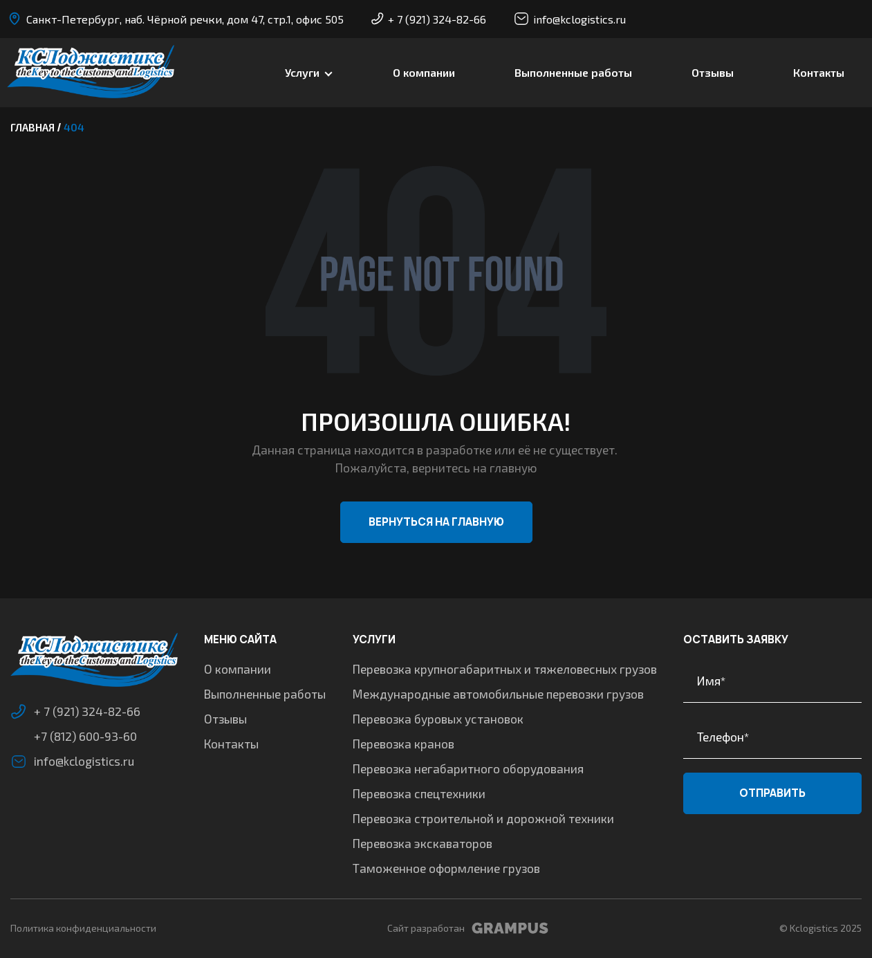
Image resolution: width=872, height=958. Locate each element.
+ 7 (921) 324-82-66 (428, 19)
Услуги (302, 72)
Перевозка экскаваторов (422, 843)
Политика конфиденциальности (83, 928)
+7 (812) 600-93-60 (85, 736)
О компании (424, 72)
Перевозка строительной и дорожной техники (483, 818)
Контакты (818, 72)
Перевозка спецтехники (419, 793)
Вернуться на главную (436, 522)
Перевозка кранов (403, 743)
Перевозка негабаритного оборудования (468, 768)
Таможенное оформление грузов (446, 868)
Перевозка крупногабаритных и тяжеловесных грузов (505, 669)
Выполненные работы (573, 72)
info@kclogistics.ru (570, 18)
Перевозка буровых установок (438, 719)
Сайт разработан (467, 928)
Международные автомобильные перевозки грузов (498, 694)
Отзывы (713, 72)
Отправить (772, 793)
